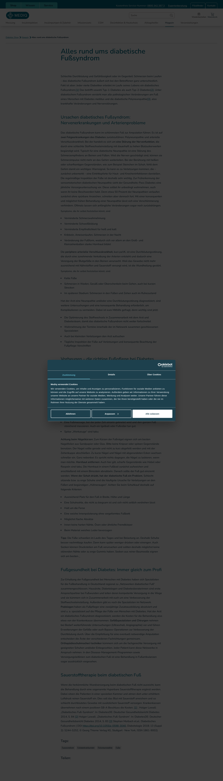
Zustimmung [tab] (68, 375)
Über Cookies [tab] (154, 374)
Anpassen (112, 413)
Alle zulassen (152, 413)
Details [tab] (111, 374)
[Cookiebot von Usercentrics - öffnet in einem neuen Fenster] (159, 365)
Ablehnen (71, 413)
